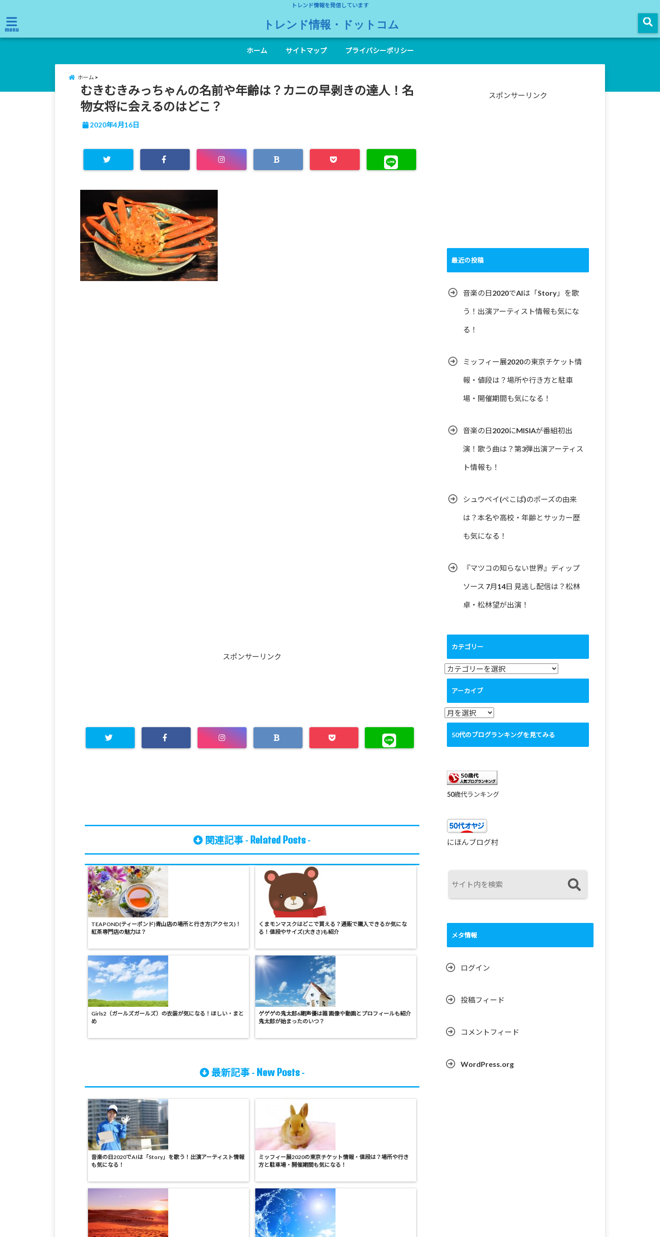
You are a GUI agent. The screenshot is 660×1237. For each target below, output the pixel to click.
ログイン (475, 978)
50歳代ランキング (473, 804)
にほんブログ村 (472, 852)
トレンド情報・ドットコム (331, 23)
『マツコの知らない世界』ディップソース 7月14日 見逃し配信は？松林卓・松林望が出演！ (521, 596)
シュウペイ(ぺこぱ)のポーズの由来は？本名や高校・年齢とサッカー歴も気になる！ (521, 527)
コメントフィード (490, 1042)
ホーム (257, 50)
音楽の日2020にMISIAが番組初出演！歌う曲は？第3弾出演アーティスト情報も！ (523, 458)
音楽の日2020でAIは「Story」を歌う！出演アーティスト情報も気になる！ (521, 321)
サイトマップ (306, 50)
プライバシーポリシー (379, 50)
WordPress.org (487, 1074)
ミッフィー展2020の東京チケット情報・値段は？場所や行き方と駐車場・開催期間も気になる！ (522, 390)
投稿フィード (483, 1010)
